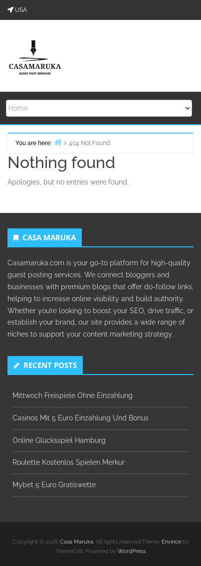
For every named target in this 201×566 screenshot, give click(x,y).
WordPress (132, 551)
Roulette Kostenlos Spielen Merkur (68, 462)
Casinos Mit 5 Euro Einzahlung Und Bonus (80, 418)
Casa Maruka (76, 542)
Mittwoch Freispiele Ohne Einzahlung (72, 395)
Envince (171, 542)
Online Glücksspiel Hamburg (59, 440)
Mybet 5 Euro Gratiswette (54, 485)
